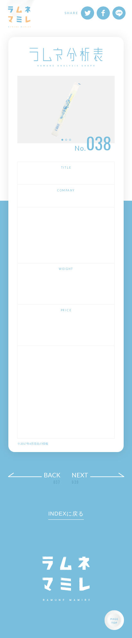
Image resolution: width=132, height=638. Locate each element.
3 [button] (70, 140)
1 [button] (62, 140)
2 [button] (66, 140)
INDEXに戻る (66, 513)
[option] (65, 109)
